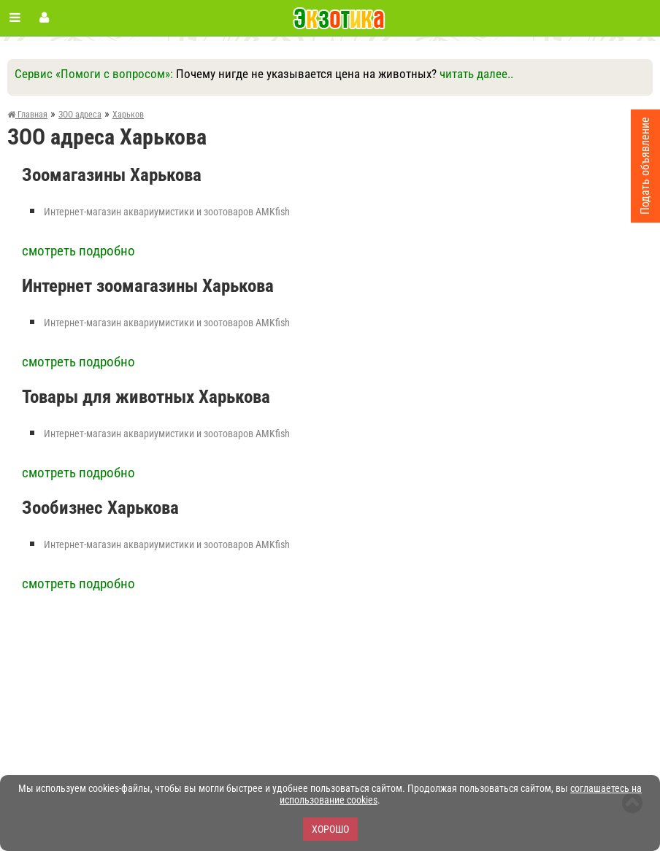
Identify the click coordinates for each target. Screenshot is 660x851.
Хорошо (330, 829)
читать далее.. (476, 73)
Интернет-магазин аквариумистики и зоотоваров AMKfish (167, 211)
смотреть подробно (78, 250)
